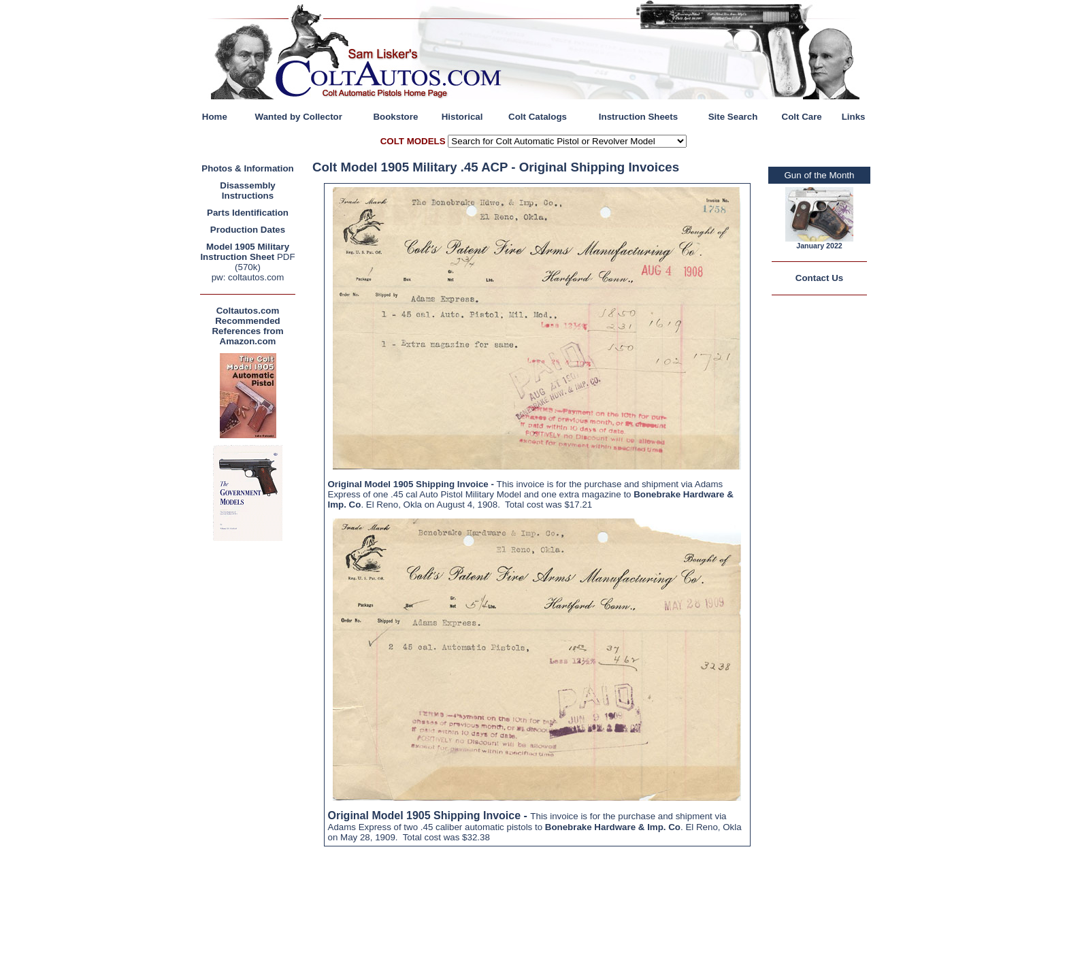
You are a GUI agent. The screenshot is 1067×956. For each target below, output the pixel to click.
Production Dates (247, 230)
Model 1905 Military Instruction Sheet (244, 252)
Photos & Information (247, 168)
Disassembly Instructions (248, 190)
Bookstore (395, 117)
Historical (462, 117)
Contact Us (819, 278)
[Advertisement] (251, 748)
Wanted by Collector (298, 117)
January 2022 (819, 246)
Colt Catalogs (537, 117)
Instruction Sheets (638, 117)
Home (214, 117)
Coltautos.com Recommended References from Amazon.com (247, 326)
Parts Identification (248, 213)
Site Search (733, 117)
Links (854, 117)
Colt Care (802, 117)
